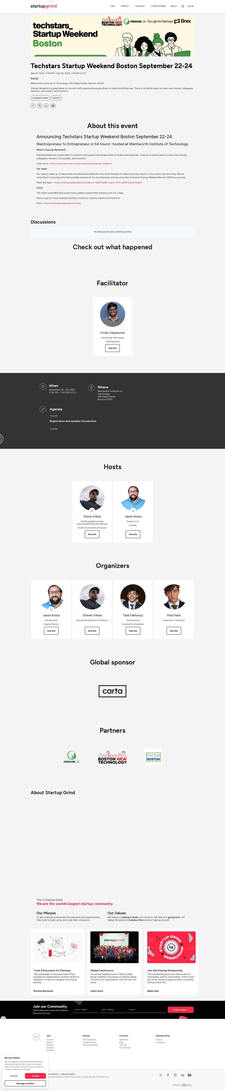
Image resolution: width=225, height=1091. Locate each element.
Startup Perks (158, 6)
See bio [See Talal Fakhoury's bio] (133, 630)
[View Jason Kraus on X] (133, 511)
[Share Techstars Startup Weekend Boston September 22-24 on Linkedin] (46, 105)
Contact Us (160, 1042)
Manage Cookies (25, 1083)
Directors (50, 1050)
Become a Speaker (90, 1045)
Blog (121, 1042)
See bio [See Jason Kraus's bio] (133, 534)
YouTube (123, 1045)
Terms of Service (52, 1074)
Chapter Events (89, 1042)
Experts (49, 1042)
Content (140, 6)
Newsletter (123, 1040)
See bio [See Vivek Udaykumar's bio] (112, 348)
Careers (159, 1040)
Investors (50, 1040)
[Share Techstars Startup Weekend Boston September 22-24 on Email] (53, 105)
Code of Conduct (67, 1074)
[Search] (183, 6)
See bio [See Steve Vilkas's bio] (92, 534)
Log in (190, 6)
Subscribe (179, 1009)
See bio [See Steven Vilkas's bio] (92, 630)
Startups (49, 1045)
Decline (14, 1075)
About (173, 6)
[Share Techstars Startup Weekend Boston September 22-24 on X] (39, 105)
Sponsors (50, 1048)
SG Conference (89, 1040)
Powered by (182, 1085)
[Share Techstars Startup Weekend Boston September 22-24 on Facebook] (33, 105)
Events (125, 6)
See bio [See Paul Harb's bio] (174, 630)
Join (112, 6)
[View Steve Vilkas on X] (92, 511)
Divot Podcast (125, 1048)
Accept (35, 1075)
